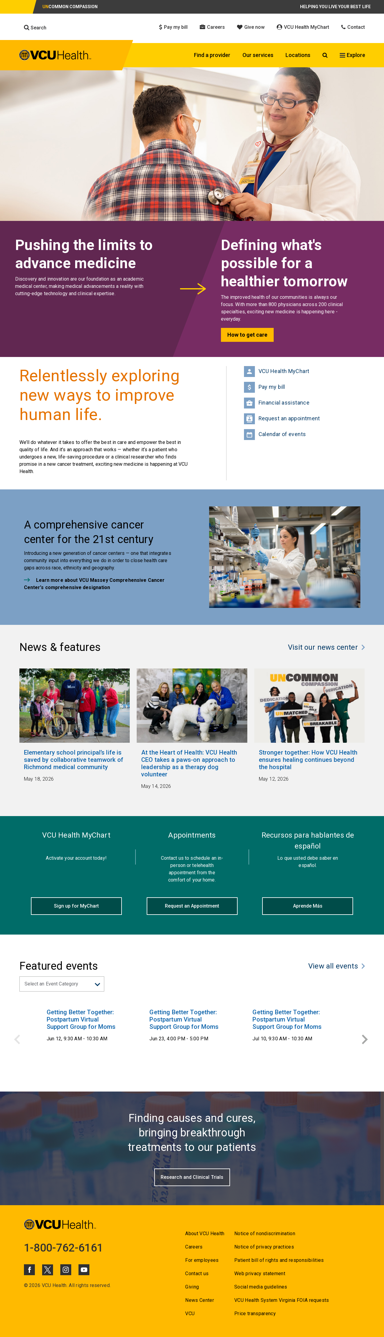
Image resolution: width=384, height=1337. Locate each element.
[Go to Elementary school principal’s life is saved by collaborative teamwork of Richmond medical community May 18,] (74, 766)
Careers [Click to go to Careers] (212, 27)
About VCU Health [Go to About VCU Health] (204, 1233)
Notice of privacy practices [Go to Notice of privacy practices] (264, 1247)
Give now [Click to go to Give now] (251, 27)
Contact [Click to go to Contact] (353, 27)
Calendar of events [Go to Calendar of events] (275, 434)
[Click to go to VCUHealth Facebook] (29, 1269)
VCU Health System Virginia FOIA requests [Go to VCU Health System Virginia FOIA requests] (281, 1300)
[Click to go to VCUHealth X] (47, 1269)
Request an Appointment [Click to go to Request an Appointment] (192, 906)
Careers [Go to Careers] (193, 1247)
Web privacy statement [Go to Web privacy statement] (259, 1273)
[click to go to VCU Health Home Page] (55, 56)
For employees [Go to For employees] (202, 1260)
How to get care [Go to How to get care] (247, 335)
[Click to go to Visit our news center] (326, 649)
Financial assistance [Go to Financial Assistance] (277, 403)
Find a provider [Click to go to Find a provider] (212, 55)
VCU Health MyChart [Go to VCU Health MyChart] (276, 371)
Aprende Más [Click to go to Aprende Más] (307, 906)
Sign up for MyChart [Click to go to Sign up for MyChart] (76, 906)
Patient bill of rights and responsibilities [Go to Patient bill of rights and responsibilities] (279, 1260)
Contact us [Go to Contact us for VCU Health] (197, 1273)
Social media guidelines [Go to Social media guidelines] (260, 1287)
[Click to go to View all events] (336, 967)
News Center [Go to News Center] (199, 1300)
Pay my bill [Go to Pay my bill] (264, 387)
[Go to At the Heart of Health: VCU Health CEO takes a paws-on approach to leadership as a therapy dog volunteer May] (192, 769)
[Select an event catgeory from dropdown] (61, 984)
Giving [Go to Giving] (192, 1287)
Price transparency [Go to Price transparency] (255, 1313)
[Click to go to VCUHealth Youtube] (83, 1269)
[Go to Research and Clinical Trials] (192, 1177)
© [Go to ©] (26, 1285)
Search (35, 28)
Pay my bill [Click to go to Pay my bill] (173, 27)
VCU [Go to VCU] (190, 1313)
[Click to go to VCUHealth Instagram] (65, 1269)
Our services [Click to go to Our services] (257, 55)
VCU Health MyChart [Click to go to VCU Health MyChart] (303, 27)
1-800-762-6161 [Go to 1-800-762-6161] (63, 1248)
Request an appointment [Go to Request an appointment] (282, 418)
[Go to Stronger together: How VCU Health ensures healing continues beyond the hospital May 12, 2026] (309, 766)
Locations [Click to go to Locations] (297, 55)
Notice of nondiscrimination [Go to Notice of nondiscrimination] (264, 1233)
